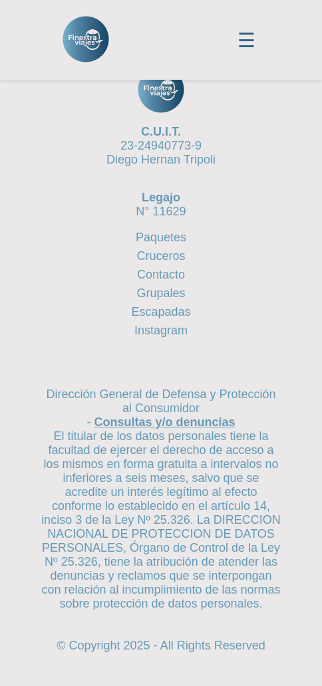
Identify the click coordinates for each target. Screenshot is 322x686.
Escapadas (160, 311)
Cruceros (160, 256)
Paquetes (161, 237)
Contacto (161, 274)
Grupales (160, 293)
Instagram (161, 330)
